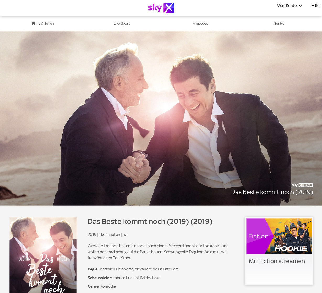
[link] (279, 251)
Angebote (200, 23)
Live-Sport (122, 23)
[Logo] (161, 8)
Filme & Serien (43, 23)
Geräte (279, 23)
